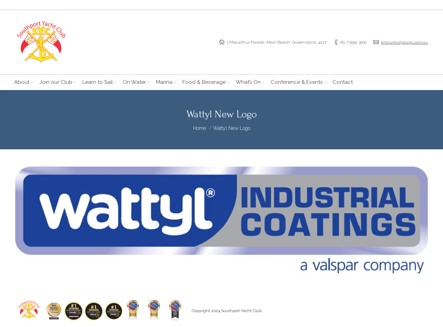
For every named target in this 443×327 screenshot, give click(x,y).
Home (199, 128)
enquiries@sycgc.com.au (404, 42)
